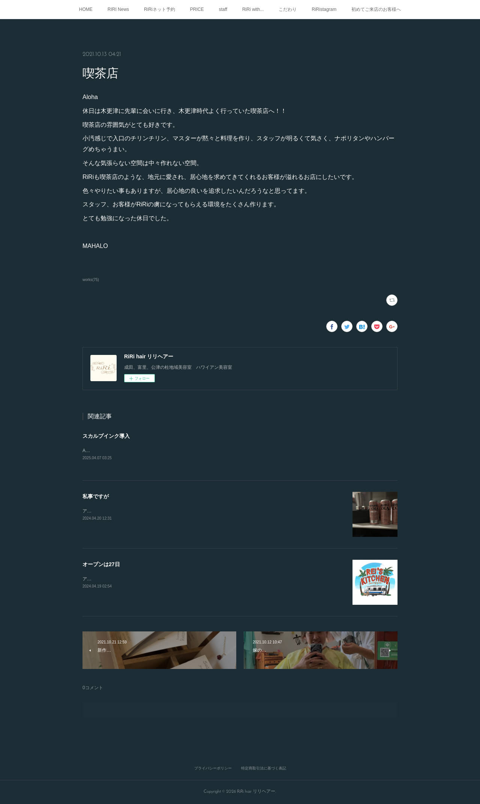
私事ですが (95, 497)
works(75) (90, 280)
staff (223, 9)
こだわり (288, 9)
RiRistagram (324, 9)
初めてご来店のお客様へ (376, 9)
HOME (86, 9)
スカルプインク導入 (106, 436)
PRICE (197, 9)
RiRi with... (253, 9)
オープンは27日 (101, 565)
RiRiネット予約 (159, 9)
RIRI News (118, 9)
